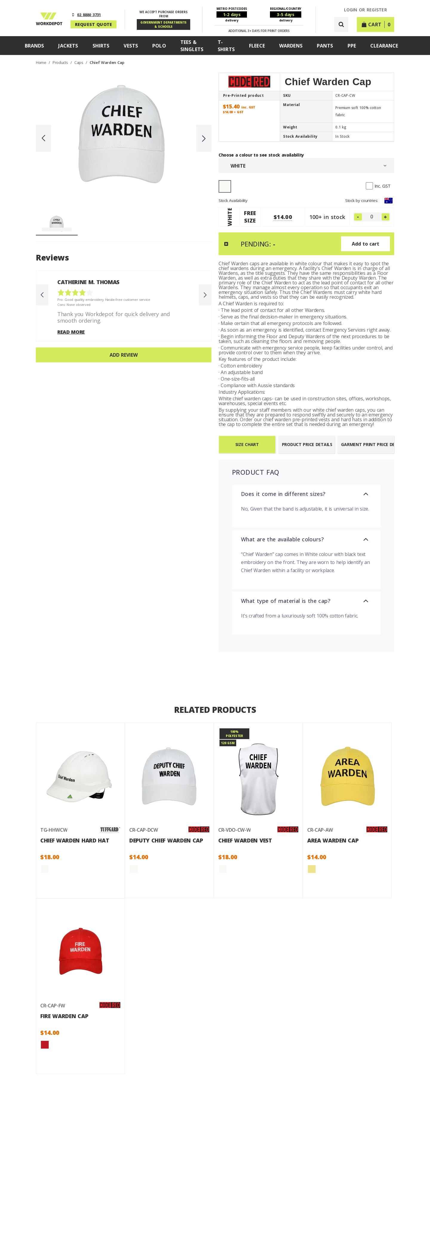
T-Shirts (226, 46)
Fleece (257, 45)
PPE (352, 45)
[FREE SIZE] (371, 216)
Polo (159, 45)
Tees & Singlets (191, 46)
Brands (34, 45)
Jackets (68, 45)
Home (41, 62)
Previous (43, 138)
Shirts (101, 45)
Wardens (290, 45)
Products (61, 62)
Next (203, 138)
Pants (325, 45)
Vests (131, 45)
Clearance (384, 45)
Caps (79, 62)
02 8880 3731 (89, 14)
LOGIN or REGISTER (365, 10)
